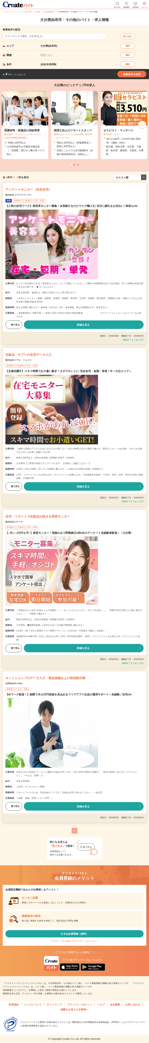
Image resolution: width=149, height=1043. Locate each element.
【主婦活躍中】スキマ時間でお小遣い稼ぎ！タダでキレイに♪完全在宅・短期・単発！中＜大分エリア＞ (68, 371)
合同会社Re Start (13, 683)
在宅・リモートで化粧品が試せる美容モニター (37, 516)
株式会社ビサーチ (14, 522)
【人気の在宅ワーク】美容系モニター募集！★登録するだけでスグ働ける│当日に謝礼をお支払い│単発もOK (71, 205)
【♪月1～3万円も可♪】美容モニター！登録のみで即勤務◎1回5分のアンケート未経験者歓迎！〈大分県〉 (69, 532)
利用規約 (14, 1004)
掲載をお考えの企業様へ (74, 1009)
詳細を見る (83, 324)
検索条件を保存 (132, 74)
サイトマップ (54, 1004)
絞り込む (127, 36)
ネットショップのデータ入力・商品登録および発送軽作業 (45, 678)
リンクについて (33, 1004)
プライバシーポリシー (79, 1004)
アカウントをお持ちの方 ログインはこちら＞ (74, 941)
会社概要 (115, 1004)
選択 (127, 46)
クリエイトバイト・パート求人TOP (17, 12)
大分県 (37, 12)
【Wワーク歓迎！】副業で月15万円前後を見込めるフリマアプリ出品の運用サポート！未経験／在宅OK (68, 694)
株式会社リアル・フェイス (18, 360)
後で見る (14, 325)
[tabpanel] (56, 125)
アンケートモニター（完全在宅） (28, 189)
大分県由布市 (49, 12)
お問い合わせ (132, 1004)
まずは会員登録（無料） (74, 933)
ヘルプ (101, 1004)
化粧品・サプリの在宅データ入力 (28, 354)
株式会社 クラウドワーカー (18, 195)
